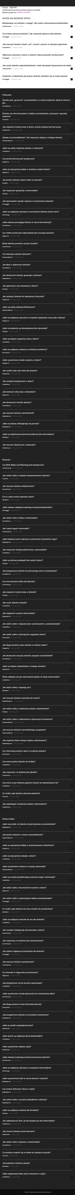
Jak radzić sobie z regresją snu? (16, 687)
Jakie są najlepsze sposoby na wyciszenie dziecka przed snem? (30, 211)
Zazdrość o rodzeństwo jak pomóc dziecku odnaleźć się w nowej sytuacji (34, 76)
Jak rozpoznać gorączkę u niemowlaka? (20, 190)
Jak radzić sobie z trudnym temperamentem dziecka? (26, 475)
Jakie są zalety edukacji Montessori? (18, 307)
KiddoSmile (6, 374)
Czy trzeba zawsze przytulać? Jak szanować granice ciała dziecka (31, 33)
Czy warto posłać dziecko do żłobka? (18, 761)
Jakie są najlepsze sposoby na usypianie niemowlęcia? (26, 1068)
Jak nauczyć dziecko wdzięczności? (18, 486)
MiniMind (5, 437)
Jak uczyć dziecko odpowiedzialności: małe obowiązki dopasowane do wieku (36, 65)
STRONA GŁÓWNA (23, 12)
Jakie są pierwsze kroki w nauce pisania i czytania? (25, 1078)
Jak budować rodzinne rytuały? (16, 1163)
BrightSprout (6, 278)
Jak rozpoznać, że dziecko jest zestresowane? (23, 940)
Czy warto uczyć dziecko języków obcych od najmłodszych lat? (30, 783)
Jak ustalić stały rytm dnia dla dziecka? (19, 370)
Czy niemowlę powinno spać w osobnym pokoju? (24, 751)
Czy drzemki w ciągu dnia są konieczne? (20, 972)
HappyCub (5, 162)
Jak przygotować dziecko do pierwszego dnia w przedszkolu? (29, 571)
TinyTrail (5, 478)
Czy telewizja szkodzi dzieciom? (16, 254)
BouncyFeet (6, 352)
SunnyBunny (6, 47)
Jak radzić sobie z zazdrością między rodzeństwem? (25, 708)
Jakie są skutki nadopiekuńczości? (17, 1025)
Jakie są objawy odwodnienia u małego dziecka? (24, 666)
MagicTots (5, 172)
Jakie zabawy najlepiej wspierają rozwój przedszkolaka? (27, 507)
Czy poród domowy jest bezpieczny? (18, 159)
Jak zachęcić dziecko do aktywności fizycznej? (23, 296)
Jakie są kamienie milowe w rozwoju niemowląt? (24, 866)
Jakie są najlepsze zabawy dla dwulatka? (20, 1110)
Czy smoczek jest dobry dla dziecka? (18, 581)
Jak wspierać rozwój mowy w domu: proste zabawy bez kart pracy (31, 127)
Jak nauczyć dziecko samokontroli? (18, 413)
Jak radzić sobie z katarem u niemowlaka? (21, 1142)
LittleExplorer (6, 965)
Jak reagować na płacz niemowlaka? (18, 613)
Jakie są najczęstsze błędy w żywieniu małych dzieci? (26, 169)
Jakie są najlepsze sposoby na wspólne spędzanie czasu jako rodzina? (33, 317)
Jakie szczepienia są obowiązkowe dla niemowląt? (25, 328)
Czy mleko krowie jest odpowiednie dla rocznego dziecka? (28, 233)
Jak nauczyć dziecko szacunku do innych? (21, 698)
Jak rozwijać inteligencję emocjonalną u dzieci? (23, 930)
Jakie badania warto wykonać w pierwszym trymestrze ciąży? (29, 539)
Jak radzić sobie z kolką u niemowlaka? (20, 518)
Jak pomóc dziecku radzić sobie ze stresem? (22, 180)
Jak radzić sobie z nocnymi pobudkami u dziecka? (24, 1099)
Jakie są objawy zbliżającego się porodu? (20, 423)
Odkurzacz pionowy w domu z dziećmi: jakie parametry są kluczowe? (33, 55)
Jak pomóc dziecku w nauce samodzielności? (22, 834)
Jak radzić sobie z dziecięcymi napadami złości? (24, 634)
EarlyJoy (5, 183)
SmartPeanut (6, 246)
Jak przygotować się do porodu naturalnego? (22, 983)
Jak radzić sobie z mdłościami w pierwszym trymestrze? (27, 719)
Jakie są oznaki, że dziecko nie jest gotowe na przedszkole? (29, 824)
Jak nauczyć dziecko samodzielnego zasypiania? (24, 730)
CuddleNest (6, 151)
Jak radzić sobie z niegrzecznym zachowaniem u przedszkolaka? (31, 624)
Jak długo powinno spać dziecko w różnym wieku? (24, 645)
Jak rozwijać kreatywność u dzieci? (18, 381)
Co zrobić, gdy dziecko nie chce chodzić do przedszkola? (27, 909)
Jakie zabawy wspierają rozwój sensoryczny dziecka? (26, 1057)
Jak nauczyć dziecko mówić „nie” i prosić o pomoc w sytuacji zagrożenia (34, 44)
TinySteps (5, 119)
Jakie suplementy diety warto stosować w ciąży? (24, 1174)
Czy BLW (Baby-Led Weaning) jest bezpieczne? (23, 465)
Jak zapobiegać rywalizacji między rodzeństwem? (24, 804)
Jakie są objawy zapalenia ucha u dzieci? (20, 339)
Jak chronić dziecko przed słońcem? (18, 1131)
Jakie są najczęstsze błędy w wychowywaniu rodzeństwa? (28, 845)
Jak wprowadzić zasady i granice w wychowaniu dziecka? (28, 201)
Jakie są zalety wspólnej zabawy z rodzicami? (22, 148)
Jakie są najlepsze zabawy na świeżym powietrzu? (24, 349)
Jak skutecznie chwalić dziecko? (16, 402)
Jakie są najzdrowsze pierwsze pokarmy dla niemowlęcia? (28, 434)
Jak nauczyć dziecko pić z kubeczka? (19, 445)
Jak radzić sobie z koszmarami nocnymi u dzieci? (24, 887)
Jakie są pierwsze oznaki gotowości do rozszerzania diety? (28, 993)
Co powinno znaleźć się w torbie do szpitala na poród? (26, 1152)
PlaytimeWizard (7, 141)
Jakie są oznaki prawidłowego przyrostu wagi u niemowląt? (28, 877)
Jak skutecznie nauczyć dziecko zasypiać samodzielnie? (27, 655)
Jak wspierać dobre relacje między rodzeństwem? (24, 740)
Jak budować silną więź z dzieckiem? (19, 392)
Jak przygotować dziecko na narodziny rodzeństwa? (25, 1015)
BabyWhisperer (7, 701)
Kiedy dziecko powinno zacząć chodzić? (20, 243)
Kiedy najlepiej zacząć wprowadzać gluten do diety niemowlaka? (31, 677)
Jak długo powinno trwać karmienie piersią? (22, 1004)
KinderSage (6, 215)
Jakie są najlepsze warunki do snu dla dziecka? (23, 919)
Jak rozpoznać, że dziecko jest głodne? (19, 772)
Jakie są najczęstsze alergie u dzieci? (19, 856)
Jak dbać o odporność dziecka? (16, 264)
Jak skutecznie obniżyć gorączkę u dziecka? (22, 275)
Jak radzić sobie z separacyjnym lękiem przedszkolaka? (27, 898)
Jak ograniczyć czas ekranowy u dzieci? (20, 286)
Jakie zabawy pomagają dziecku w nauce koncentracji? (27, 222)
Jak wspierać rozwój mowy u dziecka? (19, 592)
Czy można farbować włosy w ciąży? (18, 1089)
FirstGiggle (5, 37)
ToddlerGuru (6, 130)
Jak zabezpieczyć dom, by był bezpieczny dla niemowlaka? (28, 1121)
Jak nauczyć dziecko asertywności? (18, 962)
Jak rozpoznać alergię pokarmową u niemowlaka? (24, 549)
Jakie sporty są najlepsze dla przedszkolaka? (22, 1036)
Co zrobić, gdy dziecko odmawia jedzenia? (21, 793)
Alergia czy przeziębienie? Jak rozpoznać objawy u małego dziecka (32, 137)
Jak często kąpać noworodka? (15, 528)
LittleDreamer (7, 26)
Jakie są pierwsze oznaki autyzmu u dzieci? (21, 360)
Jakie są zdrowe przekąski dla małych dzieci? (22, 560)
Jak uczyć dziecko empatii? (14, 602)
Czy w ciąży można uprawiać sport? (18, 496)
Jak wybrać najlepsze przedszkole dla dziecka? (23, 951)
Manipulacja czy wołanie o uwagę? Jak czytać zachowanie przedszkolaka (35, 23)
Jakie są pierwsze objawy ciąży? (16, 1046)
